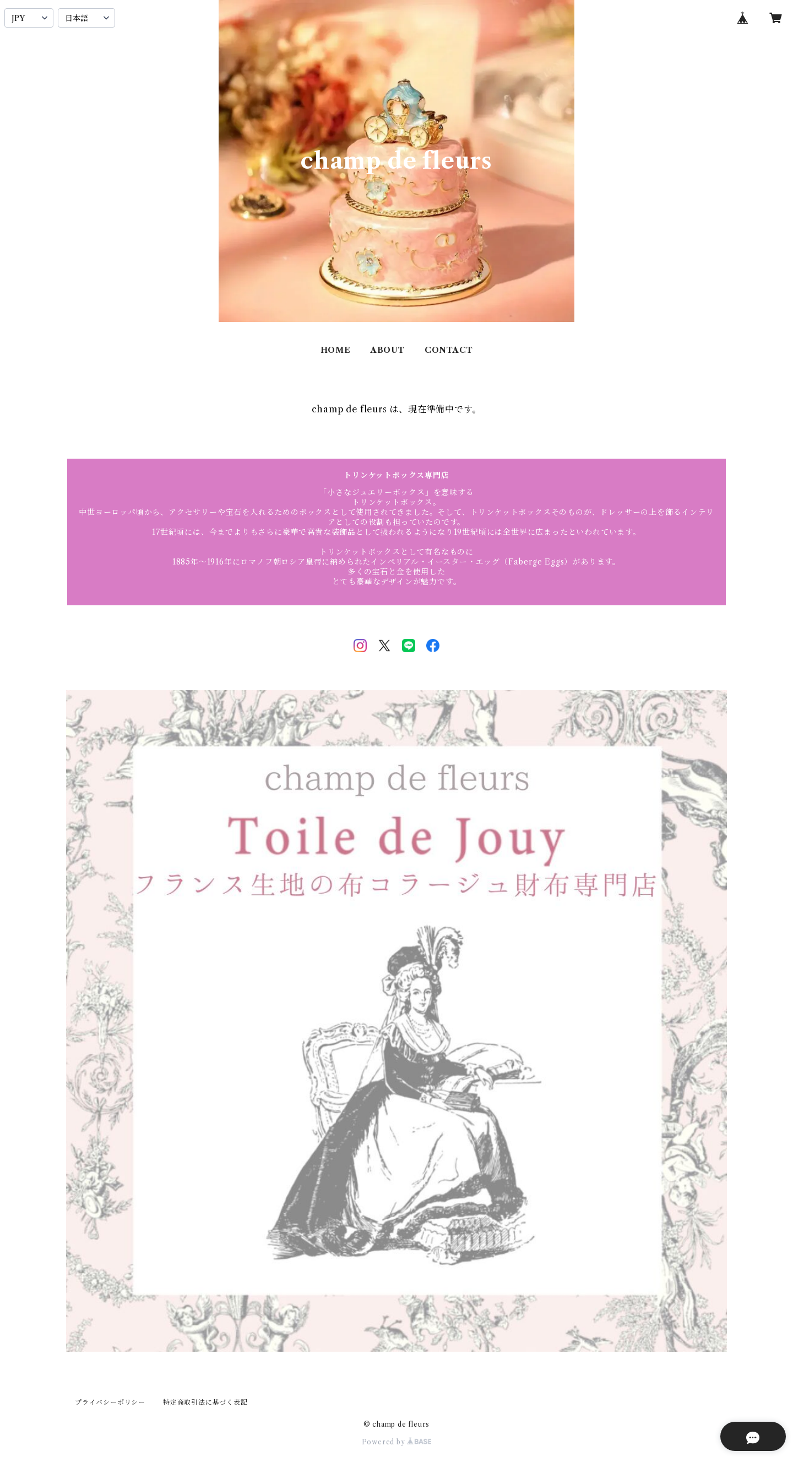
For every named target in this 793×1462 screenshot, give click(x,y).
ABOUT (388, 350)
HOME (336, 350)
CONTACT (449, 350)
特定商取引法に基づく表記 (205, 1402)
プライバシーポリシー (110, 1402)
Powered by (397, 1442)
